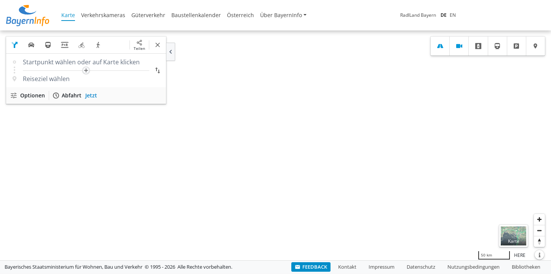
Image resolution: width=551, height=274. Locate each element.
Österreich (240, 15)
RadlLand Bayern (418, 15)
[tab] (440, 46)
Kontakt (347, 266)
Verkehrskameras (103, 15)
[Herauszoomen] (539, 230)
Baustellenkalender (196, 15)
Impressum (381, 266)
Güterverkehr (148, 15)
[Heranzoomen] (539, 219)
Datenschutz (421, 266)
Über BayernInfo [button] (281, 15)
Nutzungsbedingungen (473, 266)
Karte (68, 15)
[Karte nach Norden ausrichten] (539, 241)
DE (444, 15)
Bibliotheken (526, 266)
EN (453, 15)
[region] (275, 145)
